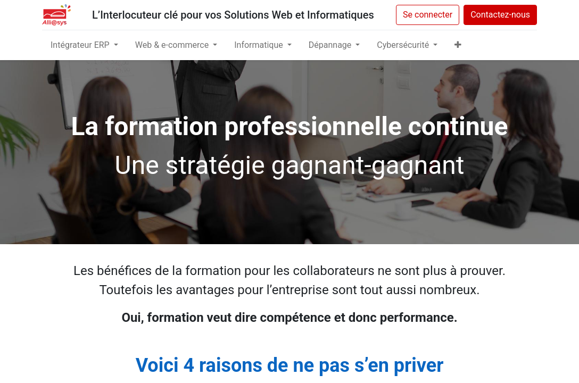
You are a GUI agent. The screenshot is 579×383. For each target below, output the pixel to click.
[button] (458, 45)
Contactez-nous (500, 15)
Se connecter (427, 15)
